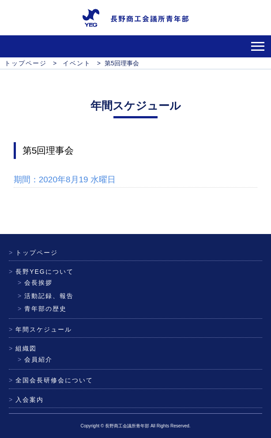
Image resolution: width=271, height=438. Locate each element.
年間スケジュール (40, 329)
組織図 (23, 348)
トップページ (33, 252)
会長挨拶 (35, 282)
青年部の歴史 (42, 308)
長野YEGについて (41, 271)
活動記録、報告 (46, 295)
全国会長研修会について (51, 380)
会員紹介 (35, 359)
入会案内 (26, 399)
